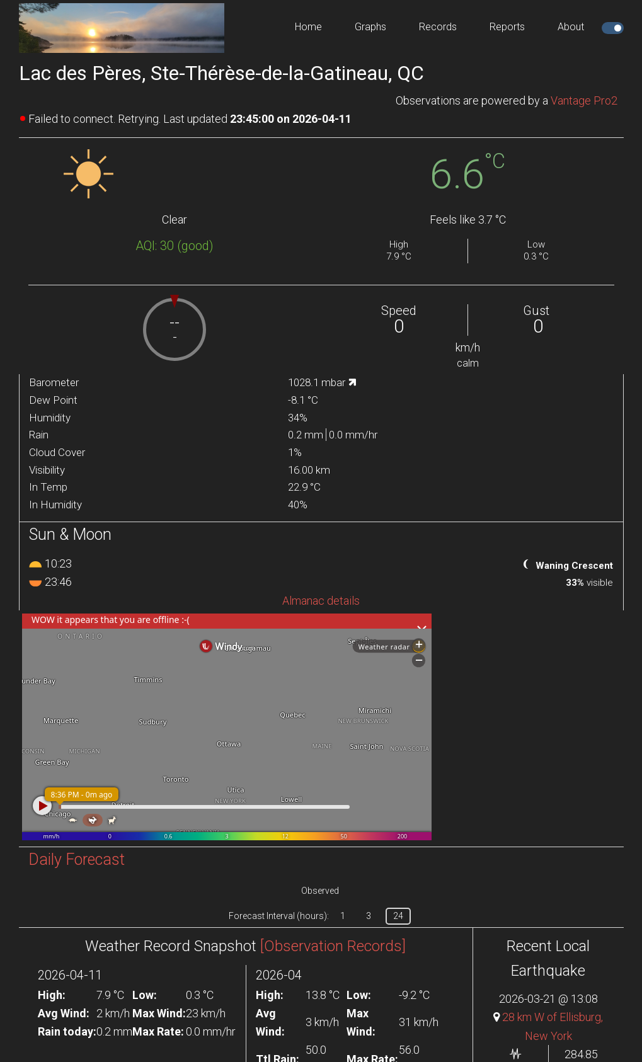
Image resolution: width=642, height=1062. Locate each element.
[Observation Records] (333, 946)
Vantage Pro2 (584, 100)
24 (398, 916)
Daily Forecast (76, 859)
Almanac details (321, 600)
